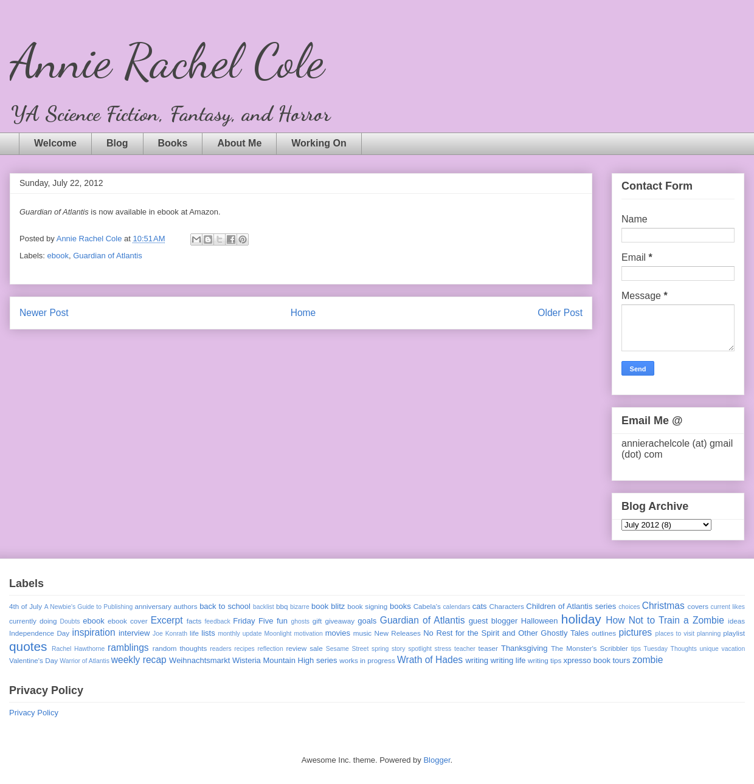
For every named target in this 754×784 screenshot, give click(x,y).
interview (134, 633)
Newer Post (44, 313)
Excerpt (167, 620)
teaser (487, 648)
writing (476, 660)
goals (367, 620)
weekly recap (139, 660)
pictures (635, 632)
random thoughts (180, 648)
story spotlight (412, 648)
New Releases (398, 633)
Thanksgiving (524, 648)
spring (380, 648)
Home (303, 313)
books (400, 606)
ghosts (300, 621)
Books (173, 143)
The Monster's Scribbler (589, 648)
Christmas (663, 605)
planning (709, 633)
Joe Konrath (170, 633)
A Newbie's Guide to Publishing (88, 606)
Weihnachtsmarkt (199, 660)
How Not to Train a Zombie (665, 620)
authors (186, 606)
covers (698, 606)
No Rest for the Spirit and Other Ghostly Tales (506, 633)
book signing (367, 606)
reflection (270, 648)
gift (317, 621)
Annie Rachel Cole (167, 61)
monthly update (239, 633)
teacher (465, 648)
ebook (58, 255)
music (362, 633)
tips (636, 648)
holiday (581, 619)
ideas (736, 621)
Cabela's (427, 606)
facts (194, 621)
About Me (239, 143)
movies (337, 633)
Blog (117, 143)
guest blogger (493, 620)
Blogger (436, 760)
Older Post (560, 313)
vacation (733, 648)
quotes (28, 646)
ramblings (128, 647)
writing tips (544, 660)
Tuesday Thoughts (670, 648)
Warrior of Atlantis (84, 661)
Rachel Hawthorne (78, 648)
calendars (456, 606)
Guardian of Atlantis (107, 255)
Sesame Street (347, 648)
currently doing (33, 621)
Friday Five (253, 620)
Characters (506, 606)
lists (208, 633)
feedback (217, 621)
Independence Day (39, 633)
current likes (728, 606)
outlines (604, 633)
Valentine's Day (33, 660)
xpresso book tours (597, 660)
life (194, 633)
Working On (318, 143)
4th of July (25, 606)
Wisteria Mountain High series (284, 660)
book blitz (328, 606)
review (296, 648)
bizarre (300, 606)
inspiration (94, 632)
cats (479, 606)
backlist (263, 606)
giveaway (340, 621)
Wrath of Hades (430, 660)
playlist (734, 633)
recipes (244, 648)
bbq (282, 606)
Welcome (55, 143)
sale (316, 648)
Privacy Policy (33, 712)
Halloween (539, 620)
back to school (225, 606)
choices (629, 606)
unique (709, 648)
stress (443, 648)
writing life (508, 660)
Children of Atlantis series (571, 606)
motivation (308, 633)
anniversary (152, 606)
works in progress (367, 660)
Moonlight (277, 633)
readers (220, 648)
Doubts (70, 621)
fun (282, 620)
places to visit (675, 633)
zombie (647, 660)
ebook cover (128, 621)
